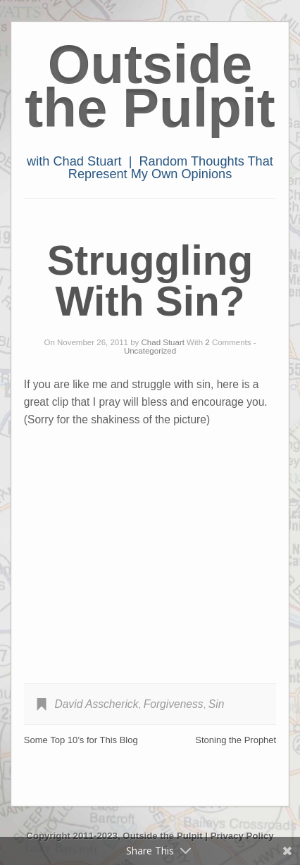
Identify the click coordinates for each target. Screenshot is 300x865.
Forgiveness (174, 704)
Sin (216, 704)
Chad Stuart (163, 342)
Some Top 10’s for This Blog (81, 740)
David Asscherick (96, 704)
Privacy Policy (242, 835)
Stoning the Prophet (235, 740)
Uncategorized (150, 351)
